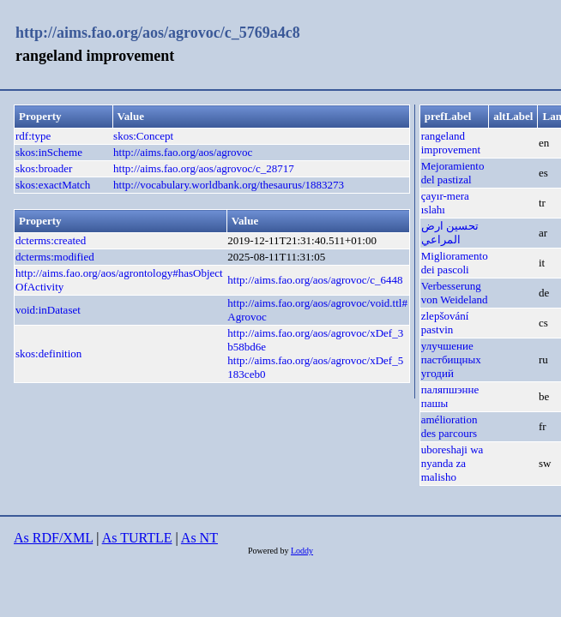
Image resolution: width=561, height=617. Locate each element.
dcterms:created (50, 240)
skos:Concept (143, 135)
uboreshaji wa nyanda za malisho (452, 463)
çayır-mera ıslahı (445, 202)
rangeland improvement (450, 142)
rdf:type (33, 135)
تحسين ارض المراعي (450, 232)
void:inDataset (48, 309)
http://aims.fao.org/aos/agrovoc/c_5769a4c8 (157, 32)
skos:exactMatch (52, 184)
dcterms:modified (54, 256)
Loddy (302, 550)
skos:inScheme (48, 152)
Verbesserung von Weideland (454, 292)
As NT (199, 537)
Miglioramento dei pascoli (454, 262)
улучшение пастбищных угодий (451, 359)
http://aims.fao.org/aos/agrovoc (182, 152)
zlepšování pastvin (445, 322)
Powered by (269, 550)
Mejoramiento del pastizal (453, 172)
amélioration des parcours (449, 426)
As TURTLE (137, 537)
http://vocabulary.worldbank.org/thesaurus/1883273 (228, 184)
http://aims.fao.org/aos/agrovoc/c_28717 (203, 168)
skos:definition (48, 353)
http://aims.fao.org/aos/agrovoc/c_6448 (314, 279)
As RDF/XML (53, 537)
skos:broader (43, 168)
